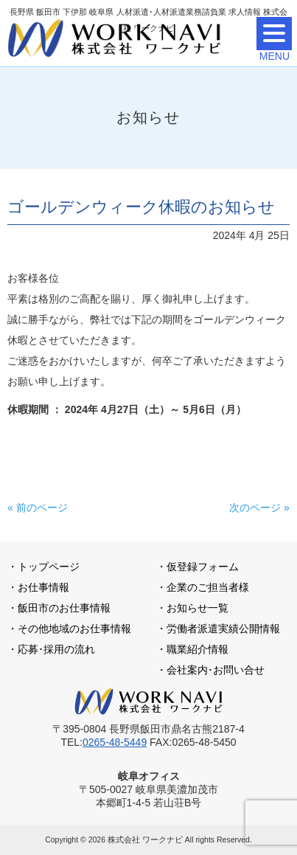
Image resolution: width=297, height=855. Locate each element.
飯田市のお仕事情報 (64, 608)
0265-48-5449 (115, 742)
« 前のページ (37, 507)
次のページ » (259, 507)
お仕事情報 (43, 587)
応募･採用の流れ (56, 649)
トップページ (49, 566)
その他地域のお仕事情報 (74, 628)
